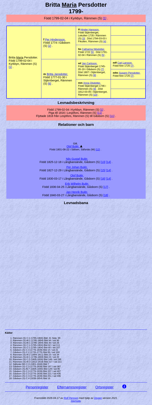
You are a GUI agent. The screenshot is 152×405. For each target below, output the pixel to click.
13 (102, 162)
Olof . (73, 146)
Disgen (98, 398)
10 (95, 94)
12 (97, 149)
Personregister (37, 387)
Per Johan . (77, 167)
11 (99, 112)
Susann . (129, 72)
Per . (55, 39)
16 (102, 178)
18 (105, 195)
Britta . (57, 74)
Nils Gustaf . (77, 158)
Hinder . (90, 29)
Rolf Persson (71, 398)
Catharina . (93, 49)
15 (102, 170)
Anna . (92, 82)
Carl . (124, 62)
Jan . (89, 63)
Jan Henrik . (77, 192)
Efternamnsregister (72, 387)
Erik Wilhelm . (77, 183)
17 (105, 186)
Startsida (76, 400)
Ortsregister (104, 387)
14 (108, 162)
